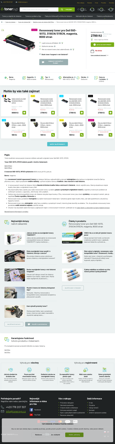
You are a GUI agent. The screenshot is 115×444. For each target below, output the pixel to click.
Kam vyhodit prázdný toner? (37, 306)
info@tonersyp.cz (22, 2)
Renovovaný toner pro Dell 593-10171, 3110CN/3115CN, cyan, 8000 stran (75, 102)
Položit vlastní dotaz (37, 324)
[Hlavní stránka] (9, 9)
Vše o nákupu (80, 3)
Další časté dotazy (13, 324)
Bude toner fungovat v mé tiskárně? (55, 54)
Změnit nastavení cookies (97, 413)
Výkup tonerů (93, 408)
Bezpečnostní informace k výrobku (16, 212)
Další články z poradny (73, 288)
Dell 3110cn (8, 166)
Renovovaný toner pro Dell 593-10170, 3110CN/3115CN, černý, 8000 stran (104, 102)
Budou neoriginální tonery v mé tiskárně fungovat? (41, 271)
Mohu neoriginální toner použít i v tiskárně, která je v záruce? (38, 252)
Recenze (89, 3)
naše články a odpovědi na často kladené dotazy (93, 208)
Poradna (103, 3)
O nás (96, 3)
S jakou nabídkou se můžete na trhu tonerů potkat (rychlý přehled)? (97, 271)
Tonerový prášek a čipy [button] (33, 17)
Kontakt (92, 410)
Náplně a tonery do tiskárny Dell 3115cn (43, 22)
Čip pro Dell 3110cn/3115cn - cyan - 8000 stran (19, 125)
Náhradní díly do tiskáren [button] (84, 17)
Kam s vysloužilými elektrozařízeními (72, 413)
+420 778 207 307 (8, 2)
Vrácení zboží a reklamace (69, 408)
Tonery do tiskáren (10, 22)
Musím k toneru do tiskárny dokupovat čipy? (41, 289)
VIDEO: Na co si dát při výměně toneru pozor (98, 234)
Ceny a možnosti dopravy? (98, 55)
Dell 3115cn (8, 168)
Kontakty (111, 3)
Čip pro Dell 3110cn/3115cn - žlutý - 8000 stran (76, 125)
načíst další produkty (57, 144)
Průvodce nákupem (67, 403)
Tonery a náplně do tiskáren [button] (12, 17)
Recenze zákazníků (66, 415)
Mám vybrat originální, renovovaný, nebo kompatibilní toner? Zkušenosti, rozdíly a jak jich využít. (99, 252)
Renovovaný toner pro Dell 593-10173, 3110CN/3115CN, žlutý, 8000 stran (46, 102)
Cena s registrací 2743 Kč (101, 39)
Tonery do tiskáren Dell (24, 22)
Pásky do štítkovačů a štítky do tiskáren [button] (58, 17)
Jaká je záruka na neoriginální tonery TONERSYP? (40, 234)
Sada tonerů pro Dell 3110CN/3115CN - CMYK (19, 101)
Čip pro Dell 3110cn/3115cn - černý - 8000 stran (47, 125)
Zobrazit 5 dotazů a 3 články (52, 62)
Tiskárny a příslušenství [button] (104, 17)
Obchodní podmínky (67, 405)
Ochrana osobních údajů (68, 410)
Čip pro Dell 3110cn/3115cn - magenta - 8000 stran (104, 125)
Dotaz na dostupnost (102, 45)
